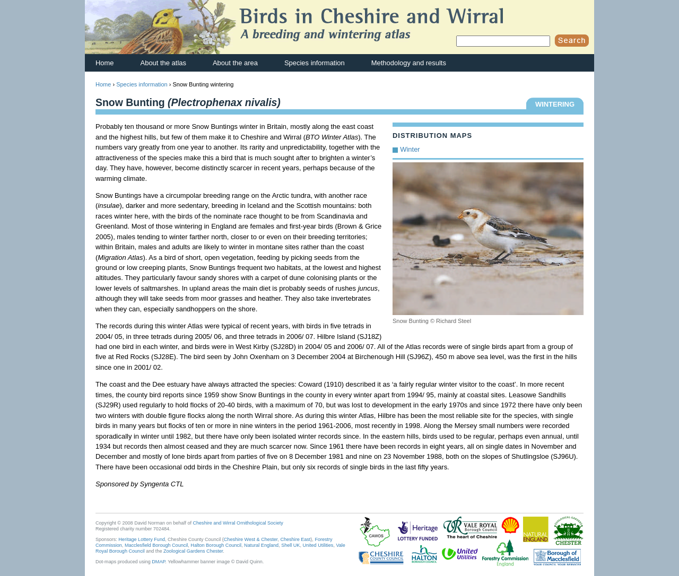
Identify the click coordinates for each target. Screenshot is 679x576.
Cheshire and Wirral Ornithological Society (238, 523)
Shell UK (290, 545)
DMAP (158, 561)
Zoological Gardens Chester (193, 551)
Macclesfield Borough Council (156, 545)
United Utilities (317, 545)
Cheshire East (295, 539)
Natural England (261, 545)
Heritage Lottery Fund (141, 539)
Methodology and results (408, 63)
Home (104, 63)
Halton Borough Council (215, 545)
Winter (410, 149)
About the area (235, 63)
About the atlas (163, 63)
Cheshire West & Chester (251, 539)
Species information (314, 63)
